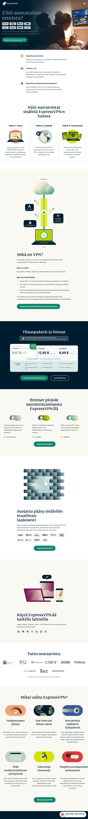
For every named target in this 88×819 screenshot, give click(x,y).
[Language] (84, 3)
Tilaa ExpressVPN (12, 155)
